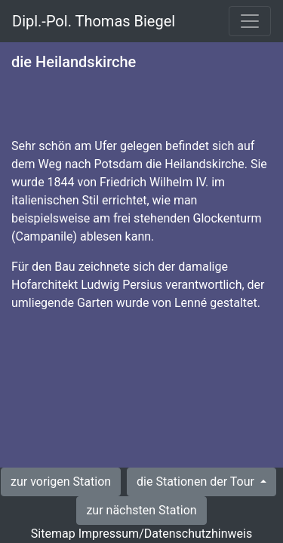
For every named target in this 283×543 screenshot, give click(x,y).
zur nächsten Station (141, 510)
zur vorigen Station (61, 481)
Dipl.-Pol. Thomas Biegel (93, 21)
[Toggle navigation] (250, 21)
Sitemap (53, 533)
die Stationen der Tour (197, 481)
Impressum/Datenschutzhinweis (165, 533)
